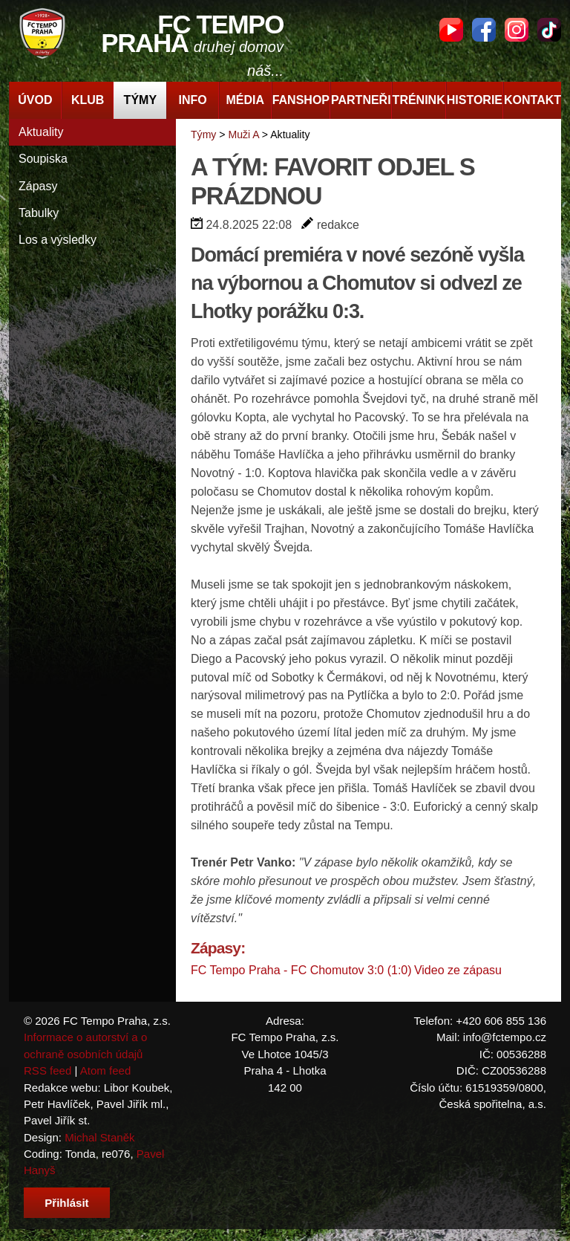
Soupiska (43, 158)
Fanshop (301, 100)
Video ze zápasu (458, 970)
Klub (87, 100)
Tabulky (39, 213)
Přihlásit (66, 1202)
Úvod (35, 100)
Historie (474, 100)
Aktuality (41, 132)
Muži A (243, 134)
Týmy (140, 100)
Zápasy (38, 186)
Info (192, 100)
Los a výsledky (57, 239)
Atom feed (105, 1070)
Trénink (419, 100)
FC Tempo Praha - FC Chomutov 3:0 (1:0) (301, 970)
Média (245, 100)
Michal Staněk (99, 1137)
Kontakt (532, 100)
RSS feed (47, 1070)
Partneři (361, 100)
